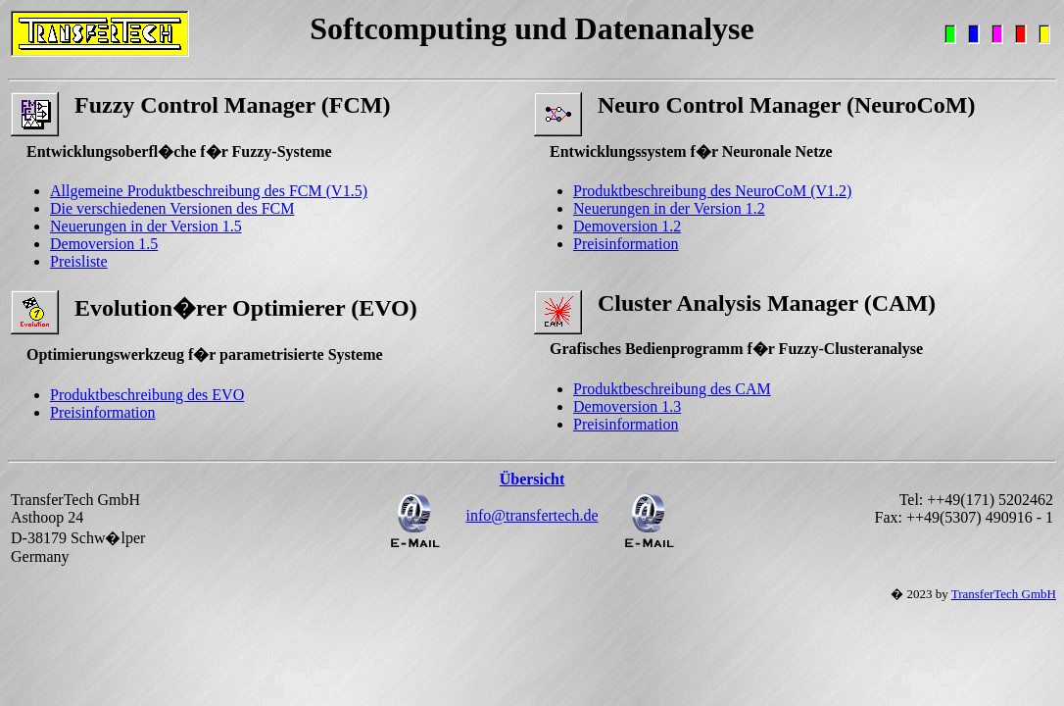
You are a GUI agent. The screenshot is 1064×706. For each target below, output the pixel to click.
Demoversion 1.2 (627, 226)
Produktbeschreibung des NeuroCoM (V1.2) (712, 190)
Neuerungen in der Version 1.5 (146, 226)
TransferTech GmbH (1003, 593)
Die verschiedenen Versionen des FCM (172, 208)
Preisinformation (626, 243)
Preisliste (79, 261)
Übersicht (532, 479)
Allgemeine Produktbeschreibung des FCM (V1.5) (208, 190)
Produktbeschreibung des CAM (672, 388)
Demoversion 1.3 (627, 406)
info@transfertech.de (531, 515)
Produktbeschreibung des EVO (147, 394)
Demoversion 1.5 (104, 243)
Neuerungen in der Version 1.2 (669, 208)
